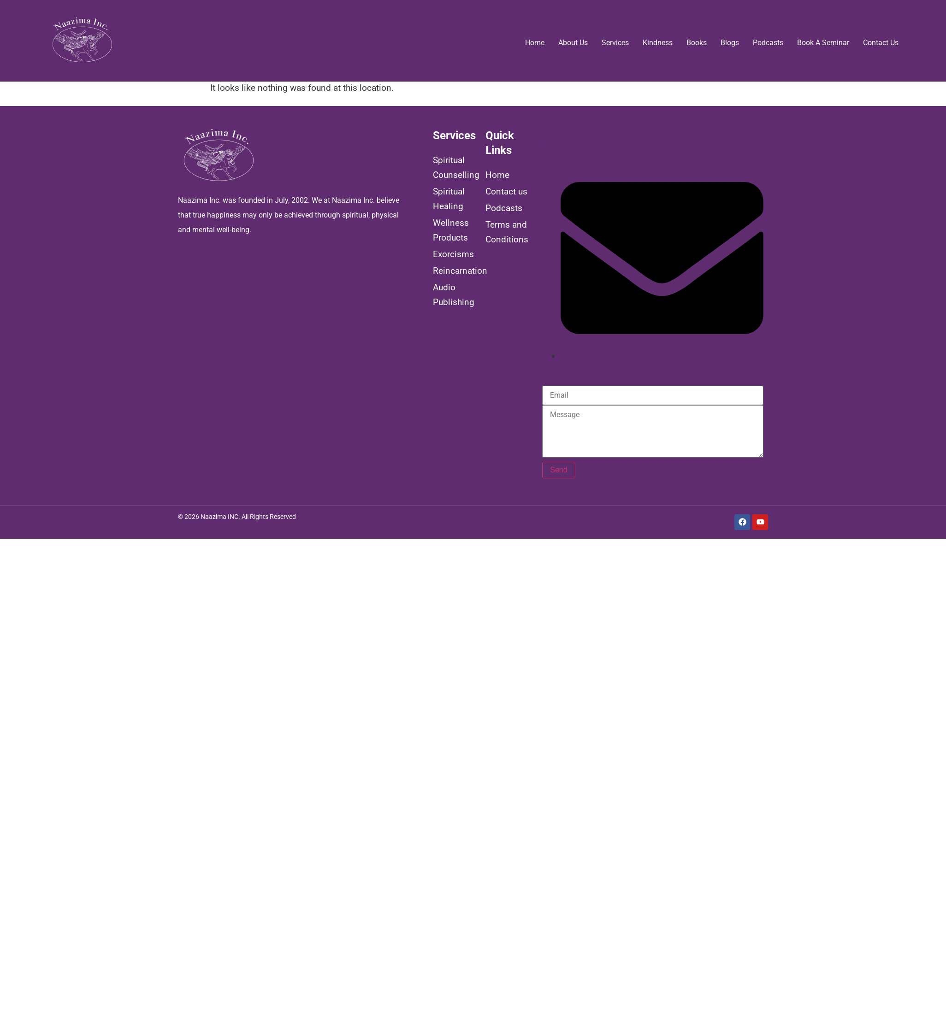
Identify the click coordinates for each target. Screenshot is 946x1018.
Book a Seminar (823, 42)
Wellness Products (451, 230)
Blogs (730, 42)
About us (573, 42)
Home (534, 42)
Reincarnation (455, 270)
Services (615, 42)
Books (696, 42)
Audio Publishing (453, 294)
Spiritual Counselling (455, 167)
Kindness (658, 42)
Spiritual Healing (449, 199)
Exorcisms (453, 254)
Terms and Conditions (506, 232)
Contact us (881, 42)
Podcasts (768, 42)
